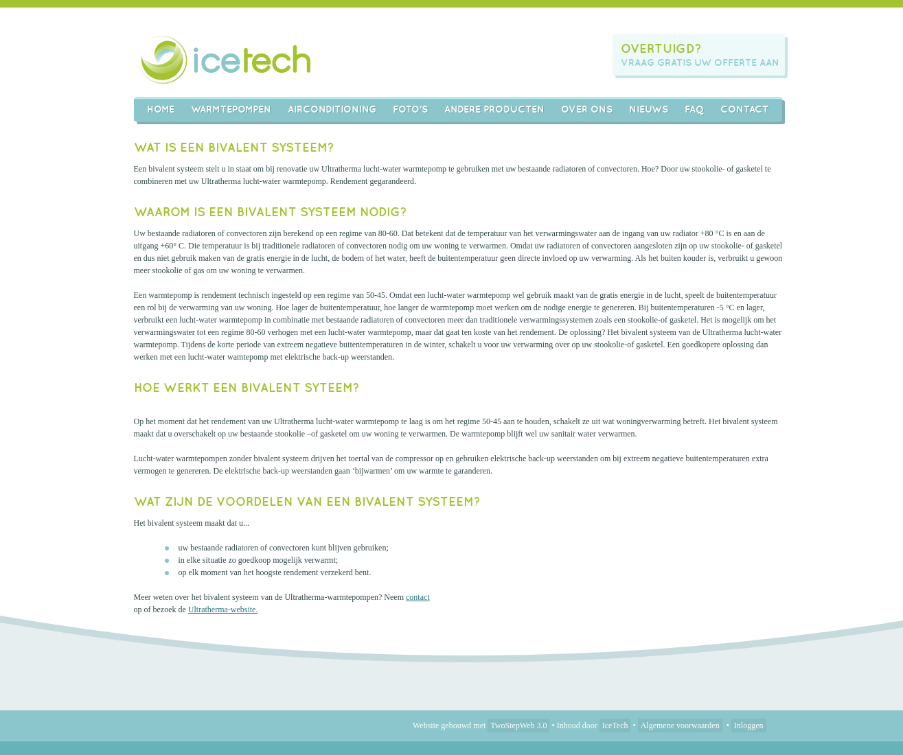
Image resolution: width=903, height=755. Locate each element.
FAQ (694, 109)
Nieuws (648, 109)
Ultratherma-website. (223, 609)
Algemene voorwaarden (680, 725)
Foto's (410, 109)
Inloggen (749, 725)
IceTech (615, 725)
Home (160, 109)
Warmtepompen (231, 109)
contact (418, 597)
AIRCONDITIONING (332, 109)
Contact (744, 109)
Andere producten (494, 109)
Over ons (587, 109)
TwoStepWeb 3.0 (518, 725)
